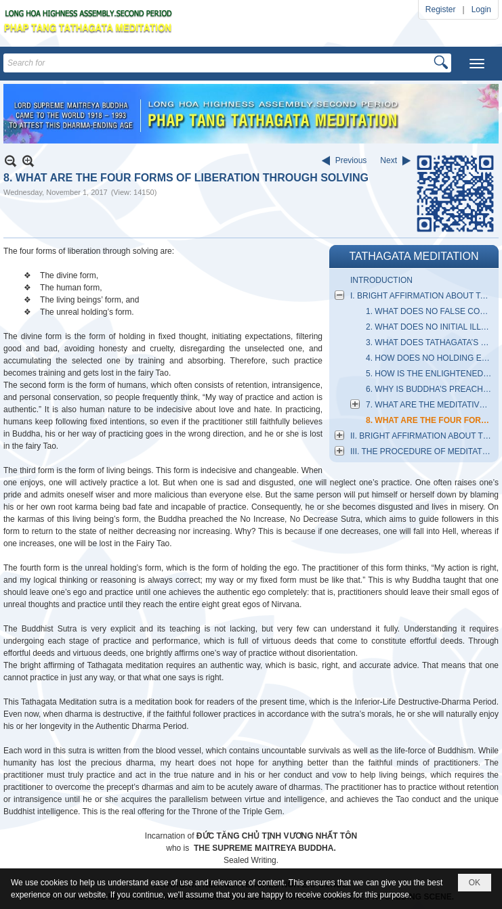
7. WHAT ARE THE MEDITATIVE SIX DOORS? (430, 404)
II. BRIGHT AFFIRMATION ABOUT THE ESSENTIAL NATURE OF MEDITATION (422, 436)
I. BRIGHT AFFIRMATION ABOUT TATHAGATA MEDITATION (422, 296)
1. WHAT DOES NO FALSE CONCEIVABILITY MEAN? (430, 311)
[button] (477, 63)
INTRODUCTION (381, 280)
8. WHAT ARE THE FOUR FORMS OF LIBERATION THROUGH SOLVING (430, 420)
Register (440, 9)
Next (388, 160)
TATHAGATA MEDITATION (413, 256)
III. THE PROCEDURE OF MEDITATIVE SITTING (422, 451)
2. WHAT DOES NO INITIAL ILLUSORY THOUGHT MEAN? (430, 327)
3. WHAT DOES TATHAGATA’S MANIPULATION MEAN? (430, 342)
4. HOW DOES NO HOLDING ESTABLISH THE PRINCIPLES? (430, 358)
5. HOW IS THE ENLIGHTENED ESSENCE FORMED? (430, 373)
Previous (351, 160)
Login (481, 9)
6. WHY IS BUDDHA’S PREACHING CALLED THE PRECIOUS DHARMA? (430, 389)
